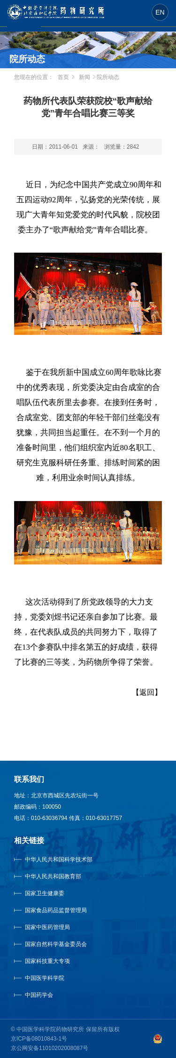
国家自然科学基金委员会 (56, 944)
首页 (63, 77)
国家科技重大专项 (47, 961)
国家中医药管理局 (59, 927)
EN (159, 12)
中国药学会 (39, 995)
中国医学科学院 (44, 978)
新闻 (84, 77)
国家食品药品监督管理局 (56, 910)
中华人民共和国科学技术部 (58, 859)
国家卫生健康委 (54, 893)
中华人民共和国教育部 (53, 876)
